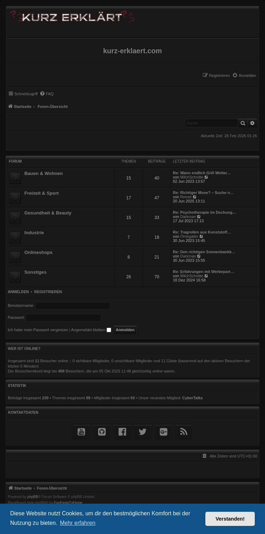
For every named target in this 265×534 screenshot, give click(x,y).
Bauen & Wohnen (43, 173)
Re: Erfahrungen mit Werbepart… (203, 271)
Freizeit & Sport (41, 193)
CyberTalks (192, 398)
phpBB (33, 497)
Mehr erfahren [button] (78, 523)
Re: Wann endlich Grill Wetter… (202, 173)
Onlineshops (38, 252)
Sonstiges (35, 272)
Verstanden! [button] (230, 519)
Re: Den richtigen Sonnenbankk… (204, 252)
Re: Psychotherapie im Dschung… (204, 212)
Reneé (186, 197)
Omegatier (189, 236)
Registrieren (48, 292)
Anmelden (18, 292)
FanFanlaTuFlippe (68, 503)
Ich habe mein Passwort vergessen (38, 330)
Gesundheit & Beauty (47, 213)
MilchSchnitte (191, 177)
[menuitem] (244, 75)
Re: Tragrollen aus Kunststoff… (202, 232)
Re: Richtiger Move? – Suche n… (203, 192)
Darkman (188, 216)
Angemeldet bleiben (91, 330)
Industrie (34, 232)
